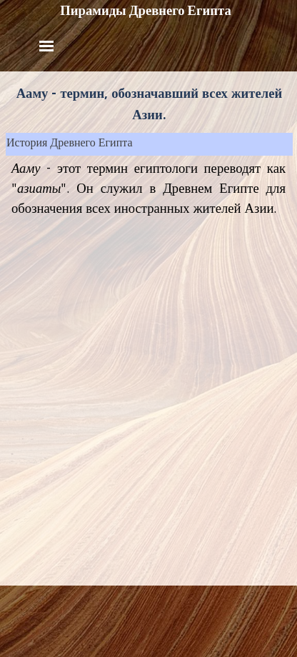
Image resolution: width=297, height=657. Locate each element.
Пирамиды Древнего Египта (145, 10)
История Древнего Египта (69, 144)
